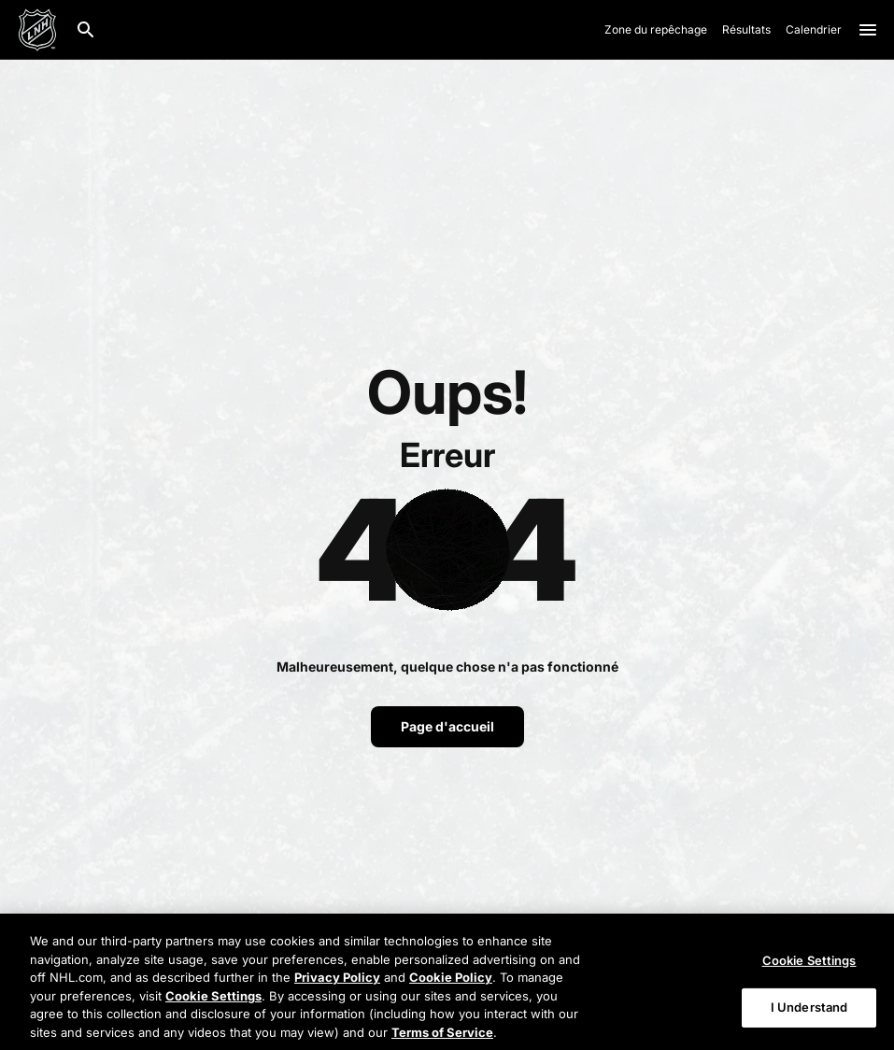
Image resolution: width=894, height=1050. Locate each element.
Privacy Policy (337, 981)
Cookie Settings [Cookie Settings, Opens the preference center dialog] (809, 965)
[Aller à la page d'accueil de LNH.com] (37, 29)
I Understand (809, 1011)
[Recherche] (86, 30)
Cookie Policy (450, 981)
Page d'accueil (447, 726)
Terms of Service (442, 1036)
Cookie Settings (213, 1000)
